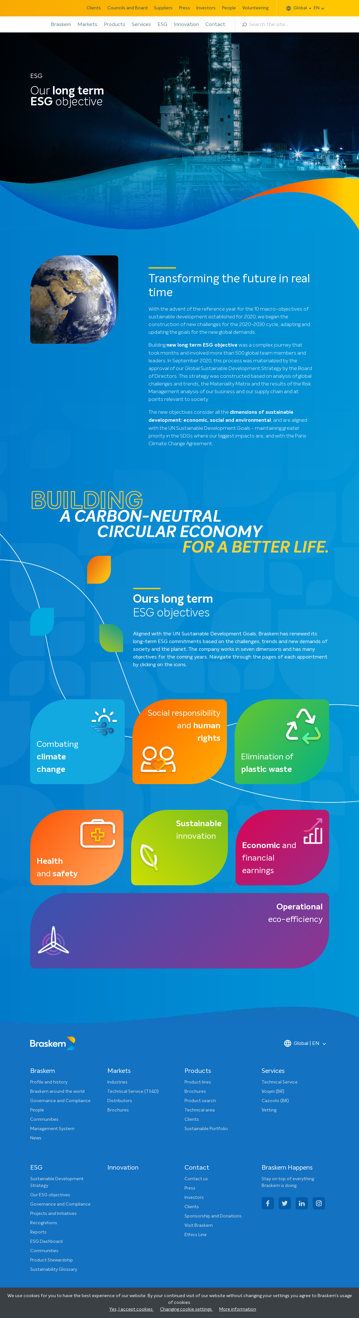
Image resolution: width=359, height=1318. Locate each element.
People (229, 8)
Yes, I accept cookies (131, 1309)
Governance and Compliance (60, 1101)
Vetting (269, 1110)
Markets (87, 24)
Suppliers (163, 8)
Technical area (199, 1110)
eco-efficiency (295, 913)
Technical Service (280, 1082)
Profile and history (48, 1082)
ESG (162, 24)
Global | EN (301, 1043)
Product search (200, 1101)
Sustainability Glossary (53, 1269)
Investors (206, 8)
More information (237, 1309)
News (35, 1138)
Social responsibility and (184, 726)
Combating (57, 757)
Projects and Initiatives (53, 1213)
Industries (117, 1082)
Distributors (119, 1101)
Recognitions (43, 1223)
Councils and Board (127, 8)
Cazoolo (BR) (275, 1101)
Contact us (196, 1179)
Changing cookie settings (186, 1309)
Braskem (61, 24)
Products (114, 24)
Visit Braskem (198, 1225)
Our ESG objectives (50, 1195)
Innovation (186, 24)
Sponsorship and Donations (213, 1216)
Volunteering (255, 8)
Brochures (118, 1110)
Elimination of (267, 763)
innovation (198, 830)
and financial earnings (269, 858)
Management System (52, 1129)
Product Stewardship (51, 1260)
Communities (44, 1119)
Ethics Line (195, 1235)
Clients (93, 8)
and (57, 867)
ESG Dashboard (46, 1241)
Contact (215, 24)
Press (184, 8)
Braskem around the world (57, 1091)
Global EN (302, 8)
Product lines (197, 1082)
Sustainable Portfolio (206, 1129)
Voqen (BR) (273, 1091)
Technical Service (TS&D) (133, 1091)
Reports (38, 1232)
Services (141, 24)
